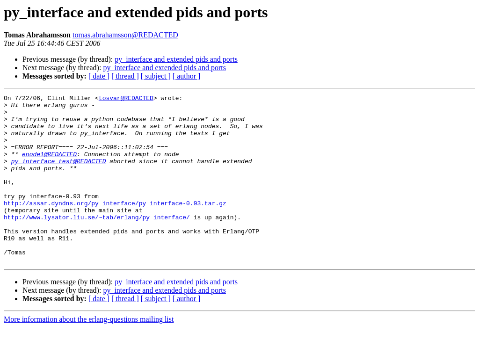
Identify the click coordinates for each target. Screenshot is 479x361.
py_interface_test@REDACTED (58, 175)
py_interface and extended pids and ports (176, 59)
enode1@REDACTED (49, 166)
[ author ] (187, 76)
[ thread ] (125, 76)
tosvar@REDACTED (126, 99)
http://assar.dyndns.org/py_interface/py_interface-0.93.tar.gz (115, 225)
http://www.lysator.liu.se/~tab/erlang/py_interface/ (97, 242)
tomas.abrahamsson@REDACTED (125, 35)
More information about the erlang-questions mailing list (89, 353)
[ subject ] (156, 76)
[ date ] (98, 76)
